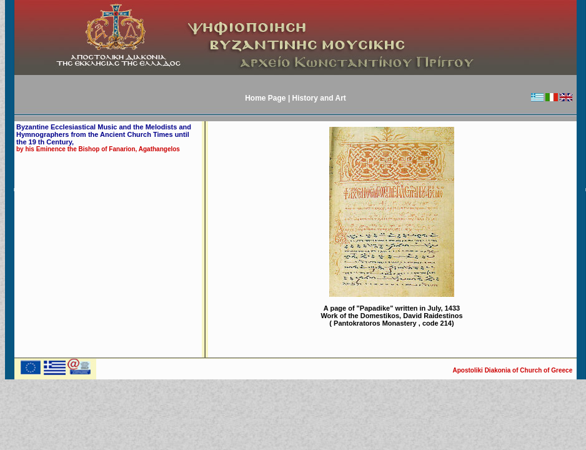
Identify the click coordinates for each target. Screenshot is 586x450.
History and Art (319, 98)
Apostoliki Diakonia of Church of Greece (513, 370)
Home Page (266, 98)
